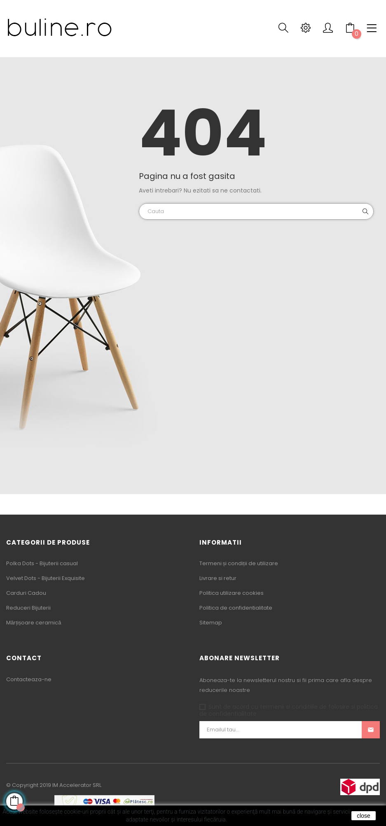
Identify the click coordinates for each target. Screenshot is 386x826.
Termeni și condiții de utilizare (238, 563)
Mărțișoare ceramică (33, 622)
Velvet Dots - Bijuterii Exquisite (45, 578)
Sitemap (210, 622)
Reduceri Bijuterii (28, 608)
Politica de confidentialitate (235, 608)
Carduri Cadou (26, 593)
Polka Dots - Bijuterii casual (42, 563)
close (363, 815)
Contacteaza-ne (28, 679)
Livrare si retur (217, 578)
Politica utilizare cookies (231, 593)
